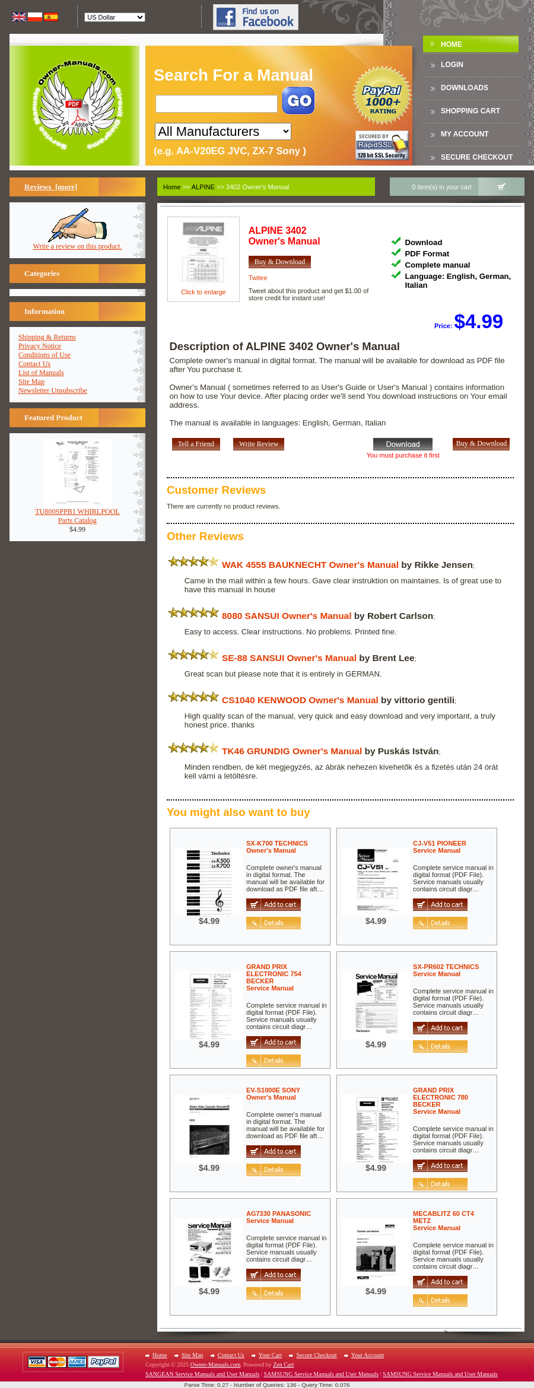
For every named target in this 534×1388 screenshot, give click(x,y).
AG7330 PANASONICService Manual (278, 1217)
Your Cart (270, 1355)
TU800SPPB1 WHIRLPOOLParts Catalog (77, 513)
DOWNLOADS (464, 88)
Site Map (31, 381)
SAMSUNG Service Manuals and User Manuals (321, 1374)
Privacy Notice (39, 346)
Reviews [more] (50, 186)
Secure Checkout (477, 157)
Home (451, 44)
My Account (465, 134)
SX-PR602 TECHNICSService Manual (446, 970)
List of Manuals (41, 373)
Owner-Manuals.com (215, 1364)
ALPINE (203, 186)
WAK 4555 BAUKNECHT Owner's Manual (310, 565)
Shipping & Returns (47, 337)
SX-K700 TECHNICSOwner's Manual (277, 847)
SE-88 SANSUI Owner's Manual (289, 658)
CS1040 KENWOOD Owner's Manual (300, 700)
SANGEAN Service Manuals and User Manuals (202, 1374)
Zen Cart (283, 1364)
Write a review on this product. (77, 243)
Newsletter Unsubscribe (52, 390)
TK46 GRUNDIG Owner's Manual (292, 751)
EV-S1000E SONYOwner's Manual (273, 1094)
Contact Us (34, 364)
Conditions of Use (44, 355)
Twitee (258, 277)
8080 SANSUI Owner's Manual (286, 616)
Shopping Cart (470, 111)
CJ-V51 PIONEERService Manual (439, 847)
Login (452, 65)
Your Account (367, 1355)
